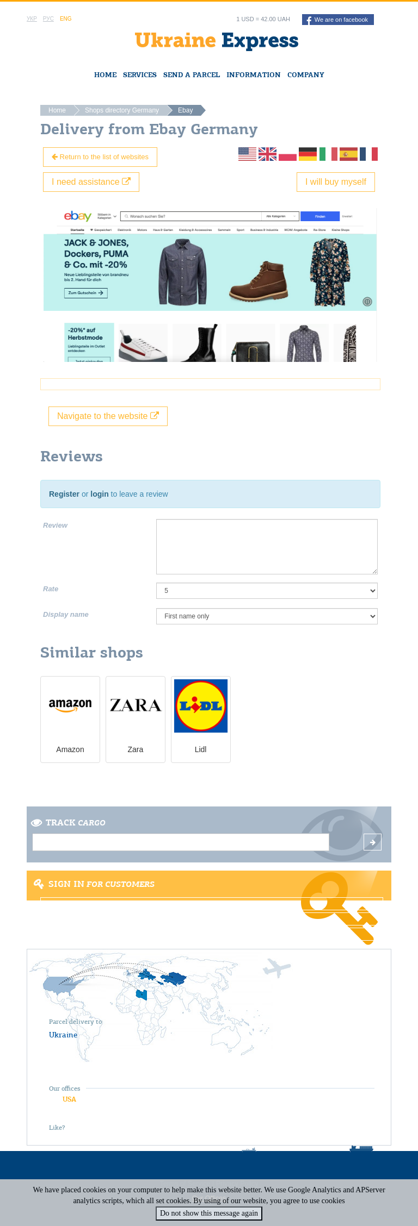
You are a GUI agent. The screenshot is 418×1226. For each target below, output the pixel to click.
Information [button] (253, 74)
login (99, 494)
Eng (66, 19)
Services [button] (140, 74)
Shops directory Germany (122, 110)
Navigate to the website (108, 416)
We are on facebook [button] (337, 20)
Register (64, 494)
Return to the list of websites (100, 157)
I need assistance (91, 181)
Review (55, 525)
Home (105, 74)
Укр (32, 19)
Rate (50, 589)
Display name (66, 614)
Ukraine (63, 1035)
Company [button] (305, 74)
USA (69, 1099)
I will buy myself (335, 181)
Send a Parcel (191, 74)
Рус (48, 19)
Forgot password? (212, 934)
